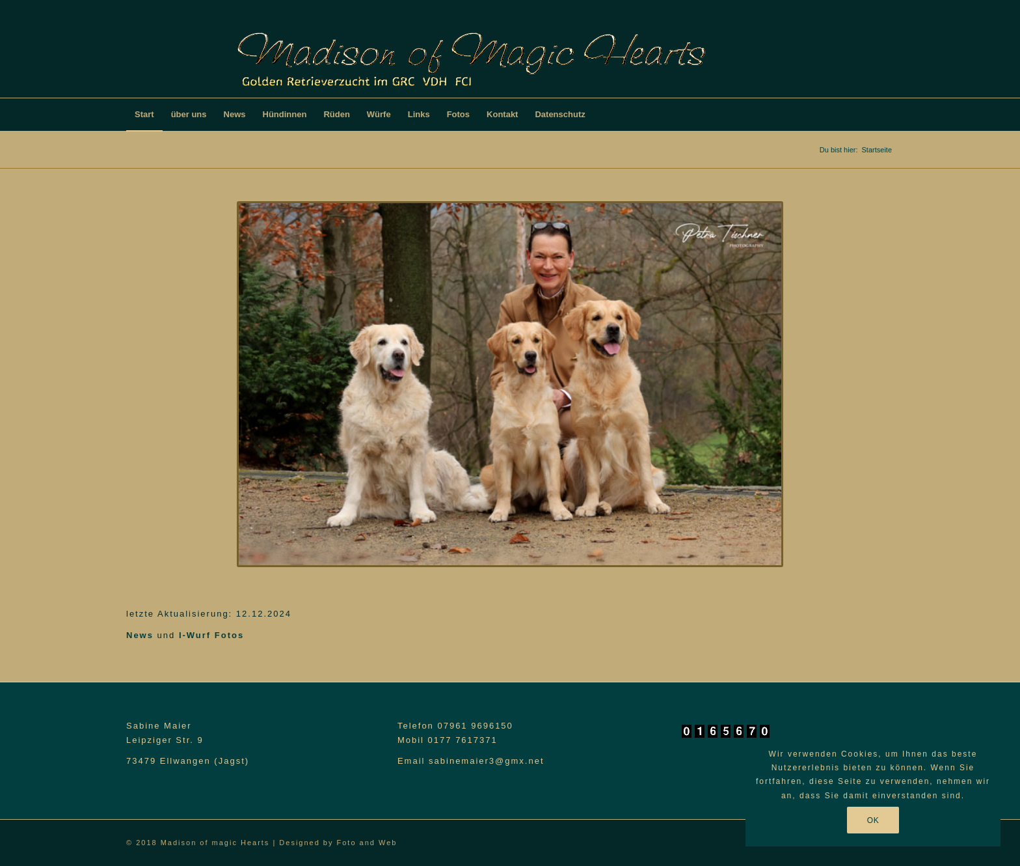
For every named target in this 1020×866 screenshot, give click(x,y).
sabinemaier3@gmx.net (486, 761)
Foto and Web (367, 842)
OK (873, 820)
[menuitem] (144, 114)
